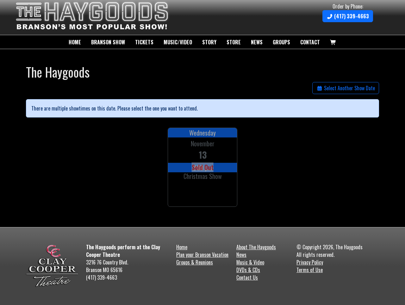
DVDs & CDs (248, 270)
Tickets (144, 42)
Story (209, 42)
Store (234, 42)
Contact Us (247, 277)
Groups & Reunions (194, 262)
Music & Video (250, 262)
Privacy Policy (309, 262)
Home (75, 42)
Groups (281, 42)
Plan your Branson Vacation (202, 254)
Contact (310, 42)
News (257, 42)
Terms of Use (309, 270)
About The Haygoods (256, 247)
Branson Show (108, 42)
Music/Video (178, 42)
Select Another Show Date (345, 88)
